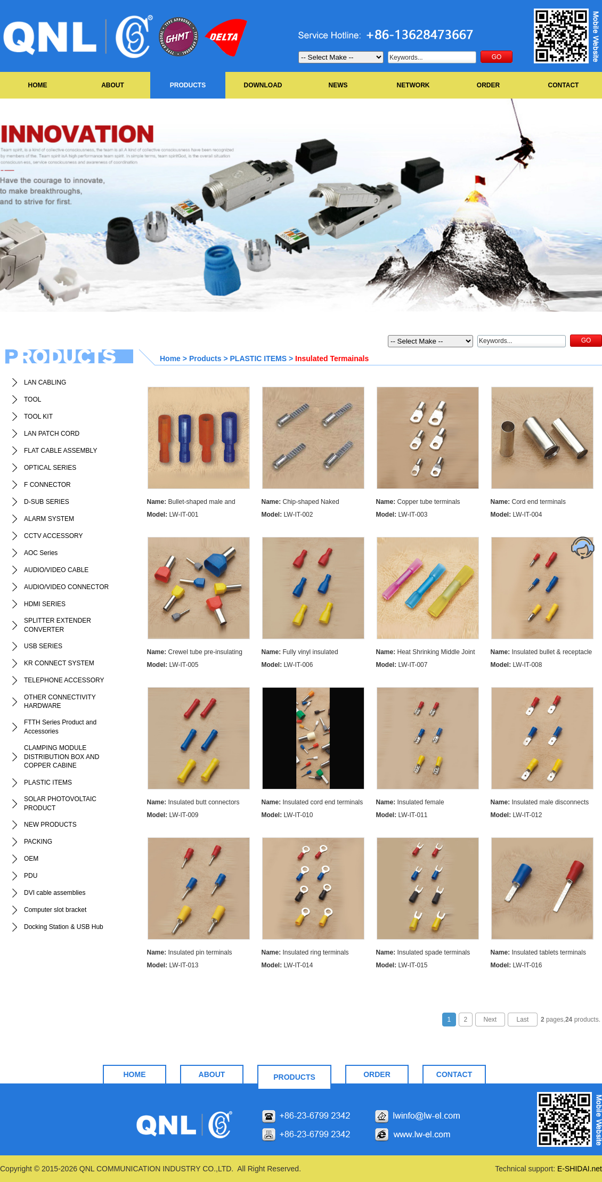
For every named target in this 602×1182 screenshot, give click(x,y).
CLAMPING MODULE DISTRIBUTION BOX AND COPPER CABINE (61, 757)
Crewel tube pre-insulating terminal (194, 653)
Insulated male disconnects (540, 802)
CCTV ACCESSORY (53, 536)
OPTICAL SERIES (50, 467)
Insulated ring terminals (305, 952)
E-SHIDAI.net (579, 1168)
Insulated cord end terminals (312, 802)
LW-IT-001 (173, 514)
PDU (30, 875)
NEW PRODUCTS (50, 824)
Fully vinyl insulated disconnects (300, 653)
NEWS (338, 85)
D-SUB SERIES (46, 502)
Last (523, 1019)
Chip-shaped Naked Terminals (300, 503)
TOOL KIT (38, 416)
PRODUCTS (188, 85)
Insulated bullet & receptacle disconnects (541, 653)
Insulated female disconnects (410, 803)
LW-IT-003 (402, 514)
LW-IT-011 (402, 815)
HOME (37, 85)
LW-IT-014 (287, 965)
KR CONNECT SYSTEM (59, 663)
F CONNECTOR (47, 484)
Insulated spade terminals (423, 952)
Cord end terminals (528, 502)
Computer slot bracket (55, 910)
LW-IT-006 (287, 665)
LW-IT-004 (516, 514)
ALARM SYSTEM (49, 519)
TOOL (32, 399)
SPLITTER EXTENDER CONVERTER (57, 625)
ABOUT (112, 85)
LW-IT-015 (402, 965)
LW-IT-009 (173, 815)
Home (170, 358)
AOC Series (41, 553)
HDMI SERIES (45, 604)
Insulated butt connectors (193, 802)
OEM (31, 858)
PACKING (38, 841)
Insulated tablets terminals (538, 952)
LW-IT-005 (173, 665)
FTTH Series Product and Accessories (60, 727)
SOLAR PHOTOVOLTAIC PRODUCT (60, 803)
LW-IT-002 (287, 514)
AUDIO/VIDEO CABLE (56, 570)
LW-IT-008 (516, 665)
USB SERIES (43, 646)
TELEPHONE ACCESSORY (64, 680)
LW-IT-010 (287, 815)
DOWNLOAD (263, 85)
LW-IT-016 (516, 965)
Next (490, 1019)
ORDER (488, 85)
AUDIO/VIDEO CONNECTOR (66, 587)
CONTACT (563, 85)
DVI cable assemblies (54, 892)
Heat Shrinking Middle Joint (425, 652)
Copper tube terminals (418, 502)
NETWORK (413, 85)
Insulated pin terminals (189, 952)
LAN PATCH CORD (51, 433)
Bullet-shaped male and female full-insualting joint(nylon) (192, 503)
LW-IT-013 (173, 965)
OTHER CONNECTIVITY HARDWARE (60, 702)
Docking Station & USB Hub (63, 927)
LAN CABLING (45, 382)
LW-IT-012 (516, 815)
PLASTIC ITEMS (48, 782)
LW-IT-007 (402, 665)
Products (205, 358)
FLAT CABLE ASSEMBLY (60, 450)
